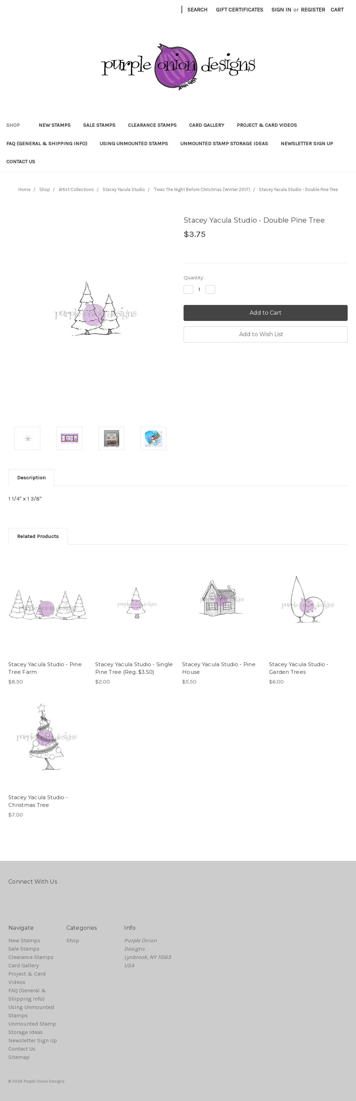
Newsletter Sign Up (307, 143)
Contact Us (20, 161)
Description (31, 477)
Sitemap (19, 1057)
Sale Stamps (99, 125)
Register (313, 9)
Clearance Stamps (152, 125)
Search (197, 9)
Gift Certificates (239, 9)
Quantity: (194, 277)
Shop (16, 125)
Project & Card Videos (267, 125)
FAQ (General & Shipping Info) (46, 143)
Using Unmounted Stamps (134, 143)
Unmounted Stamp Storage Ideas (224, 143)
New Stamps (55, 125)
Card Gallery (206, 125)
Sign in (281, 9)
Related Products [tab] (38, 536)
